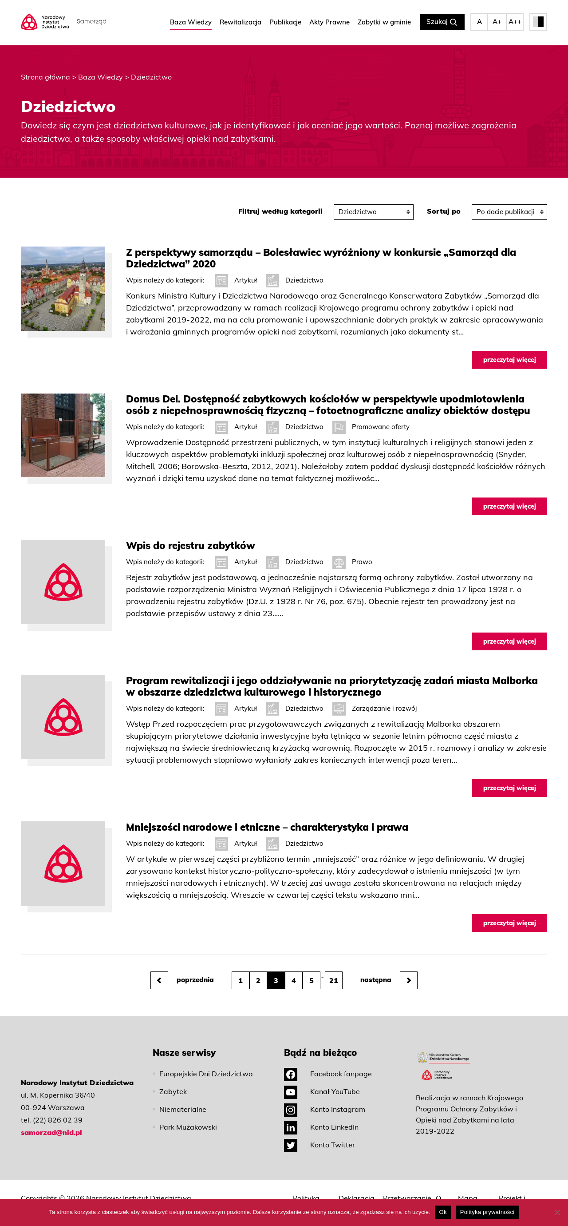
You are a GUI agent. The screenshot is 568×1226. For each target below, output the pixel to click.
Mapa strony (468, 1195)
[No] (556, 1212)
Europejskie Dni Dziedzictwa (206, 1066)
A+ (497, 22)
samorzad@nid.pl (51, 1124)
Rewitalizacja (240, 22)
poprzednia (182, 973)
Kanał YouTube (322, 1083)
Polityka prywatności (313, 1195)
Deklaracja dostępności (359, 1195)
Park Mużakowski (188, 1119)
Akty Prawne (329, 22)
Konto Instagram (324, 1101)
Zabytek (173, 1083)
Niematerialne (182, 1101)
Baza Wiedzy (191, 22)
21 (333, 972)
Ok (443, 1212)
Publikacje (285, 22)
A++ (515, 22)
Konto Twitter (319, 1137)
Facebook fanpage (328, 1066)
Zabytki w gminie (384, 22)
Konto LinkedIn (321, 1119)
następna (389, 973)
